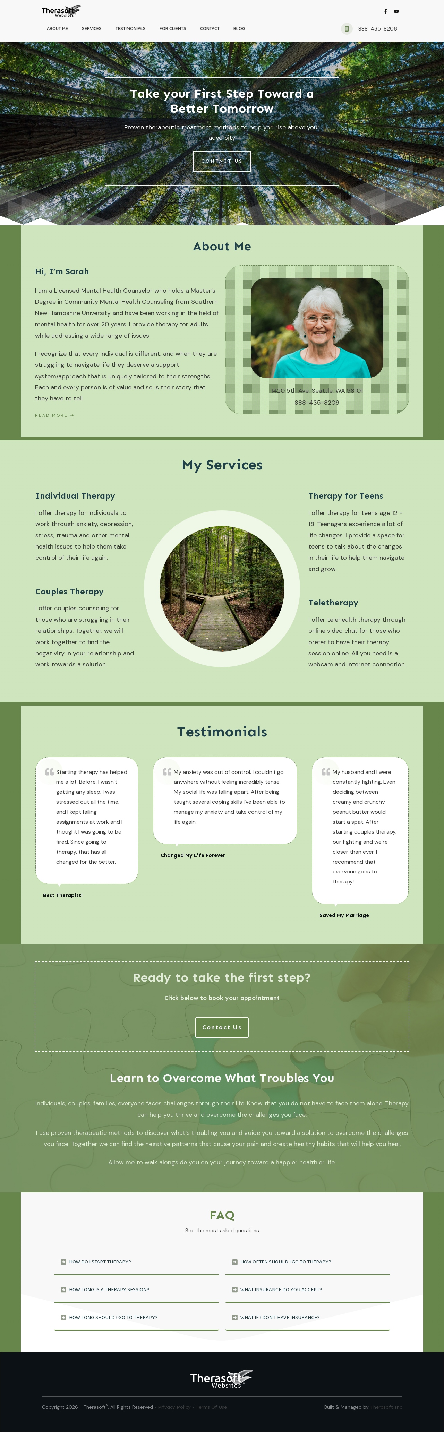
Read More (51, 415)
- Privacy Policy (173, 1407)
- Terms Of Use (209, 1407)
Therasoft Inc (386, 1407)
